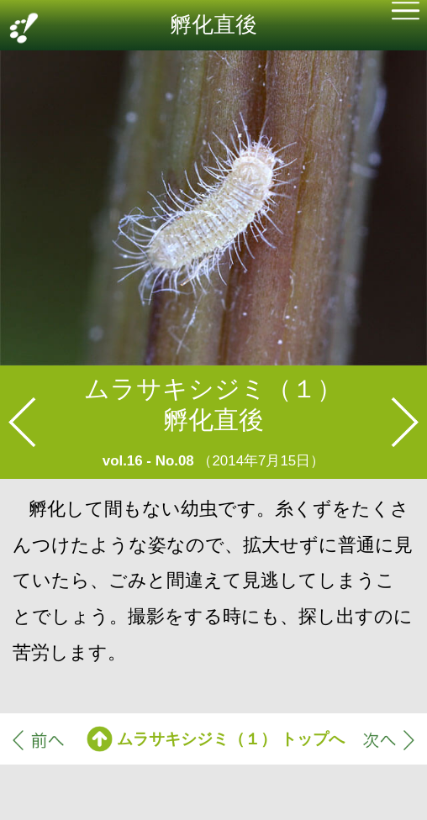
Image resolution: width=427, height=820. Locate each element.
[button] (405, 13)
